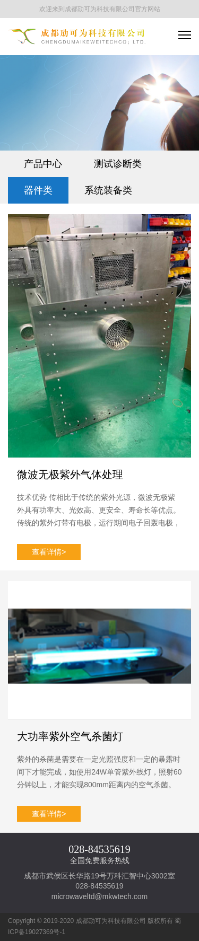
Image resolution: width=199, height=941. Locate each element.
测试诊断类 (118, 164)
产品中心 (43, 164)
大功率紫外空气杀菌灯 (70, 736)
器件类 (38, 190)
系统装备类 (108, 190)
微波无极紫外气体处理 (70, 474)
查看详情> (49, 552)
